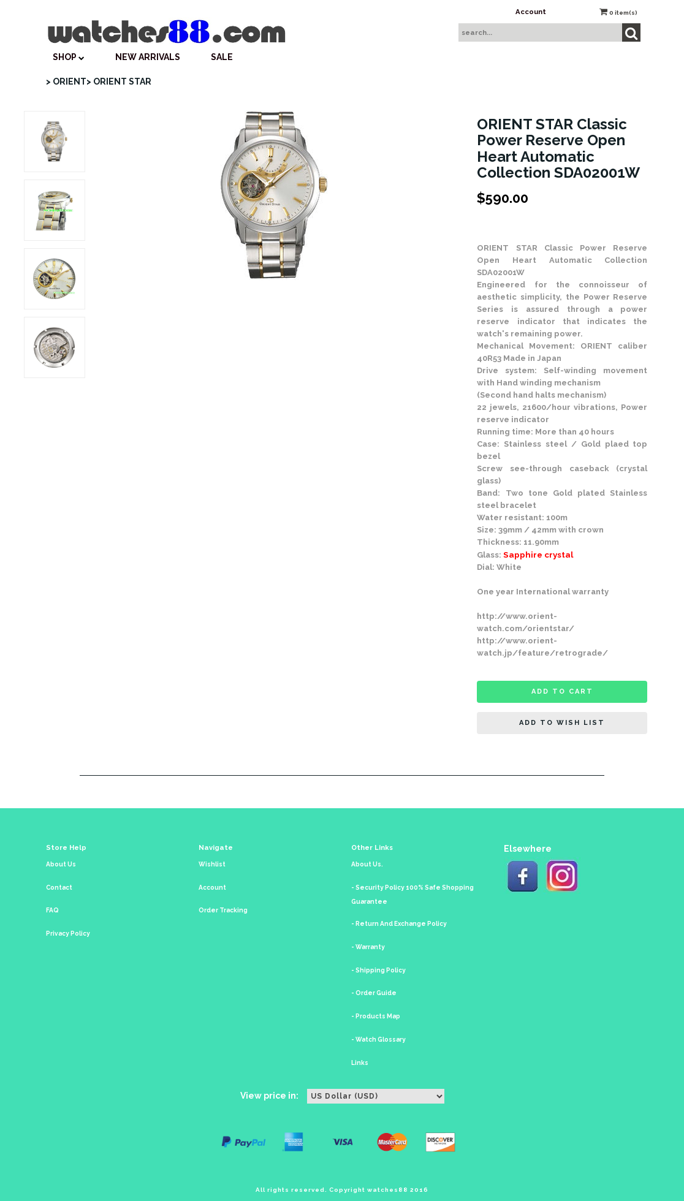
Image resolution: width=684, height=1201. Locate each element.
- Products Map (375, 1016)
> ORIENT (66, 81)
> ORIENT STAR (118, 81)
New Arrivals (147, 57)
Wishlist (212, 864)
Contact (59, 887)
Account (530, 11)
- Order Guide (374, 993)
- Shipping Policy (378, 970)
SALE (222, 57)
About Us (61, 864)
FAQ (52, 910)
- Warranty (368, 947)
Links (359, 1062)
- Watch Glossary (378, 1039)
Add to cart (562, 691)
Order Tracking (223, 910)
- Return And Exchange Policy (399, 923)
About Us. (367, 864)
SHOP (69, 57)
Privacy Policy (68, 933)
